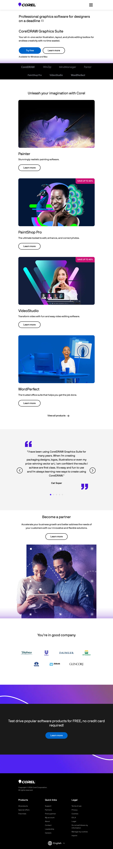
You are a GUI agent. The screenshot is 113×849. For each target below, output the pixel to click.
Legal (74, 821)
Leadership (49, 829)
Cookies (75, 814)
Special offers (23, 810)
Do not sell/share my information (80, 826)
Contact (48, 825)
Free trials (22, 814)
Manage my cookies (80, 832)
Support (48, 806)
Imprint (74, 835)
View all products (56, 415)
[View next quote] (92, 470)
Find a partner (50, 814)
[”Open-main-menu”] (91, 5)
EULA (74, 817)
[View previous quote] (20, 470)
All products (23, 806)
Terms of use (76, 806)
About (47, 821)
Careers (48, 833)
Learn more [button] (29, 168)
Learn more (54, 50)
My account (49, 817)
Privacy (75, 810)
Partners (48, 810)
